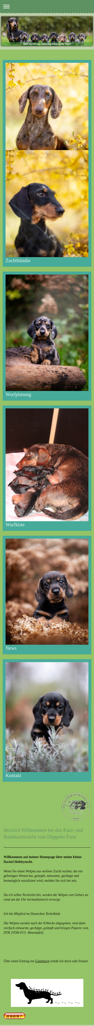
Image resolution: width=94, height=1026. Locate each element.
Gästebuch (42, 961)
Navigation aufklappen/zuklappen (47, 6)
